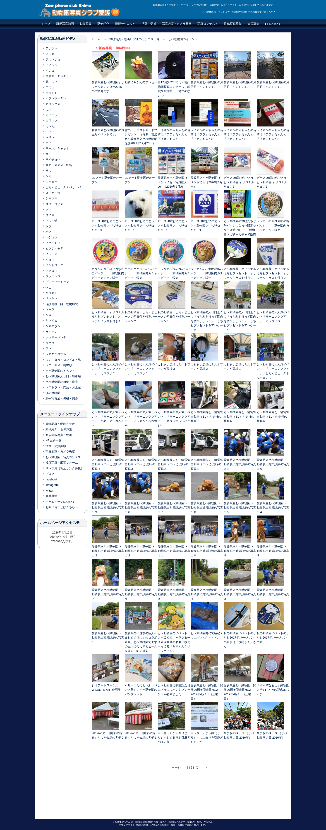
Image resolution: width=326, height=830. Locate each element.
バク (48, 231)
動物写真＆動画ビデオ (58, 39)
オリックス (53, 104)
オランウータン (56, 98)
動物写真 (85, 23)
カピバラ (51, 115)
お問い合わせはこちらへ (62, 507)
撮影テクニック (125, 23)
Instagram (52, 485)
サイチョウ (53, 159)
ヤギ (48, 315)
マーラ (50, 309)
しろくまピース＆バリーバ (63, 187)
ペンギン (51, 298)
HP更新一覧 (53, 440)
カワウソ (51, 120)
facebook (52, 479)
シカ (48, 176)
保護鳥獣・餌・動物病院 (62, 304)
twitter (49, 490)
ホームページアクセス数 (60, 523)
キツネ (50, 131)
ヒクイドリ (53, 243)
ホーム (96, 39)
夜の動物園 (53, 393)
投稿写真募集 (233, 23)
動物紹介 (103, 23)
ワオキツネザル (56, 354)
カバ (48, 109)
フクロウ (51, 270)
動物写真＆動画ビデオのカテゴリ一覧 (134, 39)
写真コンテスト (207, 23)
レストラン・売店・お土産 (63, 387)
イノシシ (51, 65)
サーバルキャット (57, 148)
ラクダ (50, 343)
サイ (48, 154)
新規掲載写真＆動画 (59, 435)
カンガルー (53, 126)
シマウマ (51, 198)
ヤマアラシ (53, 326)
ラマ (48, 348)
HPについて (273, 23)
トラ (48, 226)
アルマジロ (53, 59)
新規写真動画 (65, 23)
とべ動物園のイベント (60, 370)
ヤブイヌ (51, 320)
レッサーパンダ (56, 337)
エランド (51, 93)
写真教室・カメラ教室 (177, 23)
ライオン (51, 331)
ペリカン (51, 293)
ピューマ (51, 254)
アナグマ (51, 48)
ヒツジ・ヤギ (54, 248)
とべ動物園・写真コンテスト (65, 457)
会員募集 (253, 23)
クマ (48, 142)
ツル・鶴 (51, 220)
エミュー (51, 87)
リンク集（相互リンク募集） (65, 468)
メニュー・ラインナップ (60, 414)
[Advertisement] (190, 795)
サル (48, 170)
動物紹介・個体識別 (59, 429)
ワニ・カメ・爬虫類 (59, 365)
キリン (50, 137)
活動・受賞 (148, 23)
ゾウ (48, 209)
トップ (45, 23)
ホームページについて (60, 501)
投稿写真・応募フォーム (62, 462)
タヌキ (50, 215)
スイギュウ (53, 193)
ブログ (50, 473)
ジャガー (51, 182)
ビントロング (54, 265)
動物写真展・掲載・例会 (62, 398)
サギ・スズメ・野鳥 (59, 165)
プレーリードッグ (57, 282)
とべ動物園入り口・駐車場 (63, 376)
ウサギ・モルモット (59, 76)
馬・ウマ (51, 81)
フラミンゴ (53, 276)
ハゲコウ (51, 237)
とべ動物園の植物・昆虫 (62, 382)
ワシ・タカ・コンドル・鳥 (63, 359)
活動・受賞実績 (56, 446)
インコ (50, 70)
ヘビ (48, 287)
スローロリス (54, 204)
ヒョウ (50, 259)
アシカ (50, 54)
